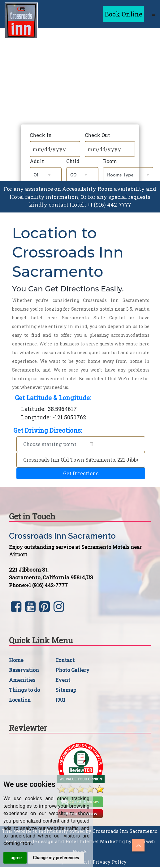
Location (20, 699)
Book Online (123, 14)
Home (16, 660)
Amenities (22, 680)
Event (62, 680)
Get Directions (80, 473)
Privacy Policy (110, 862)
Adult (37, 161)
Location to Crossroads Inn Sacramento (67, 252)
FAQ (60, 699)
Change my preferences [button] (56, 857)
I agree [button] (15, 857)
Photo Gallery (72, 670)
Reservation (24, 670)
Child (73, 161)
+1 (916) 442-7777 (109, 204)
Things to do (24, 690)
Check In (41, 135)
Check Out (97, 135)
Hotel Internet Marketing (95, 841)
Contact (65, 660)
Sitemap (65, 690)
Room (110, 161)
